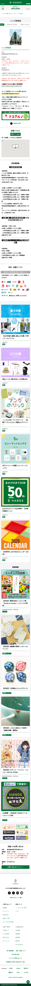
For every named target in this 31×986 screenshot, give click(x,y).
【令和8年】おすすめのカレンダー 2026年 (15, 553)
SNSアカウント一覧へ (16, 897)
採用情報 (18, 934)
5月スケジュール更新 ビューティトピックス (15, 467)
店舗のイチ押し (6, 918)
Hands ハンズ (15, 2)
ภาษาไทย (26, 972)
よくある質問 (6, 934)
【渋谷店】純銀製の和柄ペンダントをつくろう (15, 648)
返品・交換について (21, 950)
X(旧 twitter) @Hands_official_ (13, 893)
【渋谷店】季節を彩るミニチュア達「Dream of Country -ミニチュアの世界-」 (15, 603)
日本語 (10, 968)
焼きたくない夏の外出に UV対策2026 (15, 379)
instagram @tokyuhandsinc (17, 893)
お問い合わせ (6, 937)
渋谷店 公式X (15, 123)
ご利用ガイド (6, 930)
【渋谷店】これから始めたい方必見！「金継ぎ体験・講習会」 (15, 729)
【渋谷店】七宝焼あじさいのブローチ (15, 688)
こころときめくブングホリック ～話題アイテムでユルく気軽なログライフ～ (15, 422)
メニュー (3, 3)
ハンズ (2, 13)
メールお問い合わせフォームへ (10, 93)
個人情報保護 (10, 950)
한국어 (18, 972)
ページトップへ (28, 982)
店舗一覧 (8, 13)
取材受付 (18, 941)
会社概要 (18, 930)
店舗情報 (28, 3)
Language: (4, 968)
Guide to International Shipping (15, 977)
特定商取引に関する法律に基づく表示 (15, 962)
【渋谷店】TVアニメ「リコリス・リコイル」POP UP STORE (15, 771)
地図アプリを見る (15, 134)
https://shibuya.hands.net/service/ (12, 86)
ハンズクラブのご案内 (21, 907)
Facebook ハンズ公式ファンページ (9, 893)
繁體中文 (11, 972)
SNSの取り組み (15, 954)
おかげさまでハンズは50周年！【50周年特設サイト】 (15, 510)
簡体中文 (26, 968)
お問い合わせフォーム (15, 867)
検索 (3, 9)
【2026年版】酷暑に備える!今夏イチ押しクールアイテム (15, 337)
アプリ (17, 911)
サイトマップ (6, 941)
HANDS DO (5, 914)
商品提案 (18, 937)
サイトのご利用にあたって (15, 958)
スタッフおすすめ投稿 (8, 922)
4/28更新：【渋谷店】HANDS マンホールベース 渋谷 (14, 814)
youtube (21, 893)
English (18, 968)
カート (28, 9)
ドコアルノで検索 (7, 99)
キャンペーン (6, 911)
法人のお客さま (19, 944)
